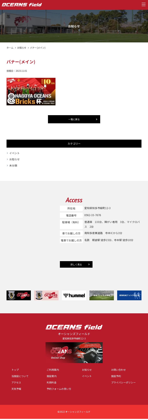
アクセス (16, 383)
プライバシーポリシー (124, 383)
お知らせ (21, 47)
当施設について (20, 377)
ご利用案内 (53, 370)
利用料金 (52, 383)
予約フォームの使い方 (60, 390)
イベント (14, 153)
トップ (15, 370)
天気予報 (16, 390)
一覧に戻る (74, 119)
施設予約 (116, 377)
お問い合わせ (119, 370)
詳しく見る (76, 264)
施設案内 (52, 377)
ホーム (10, 47)
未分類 (13, 166)
